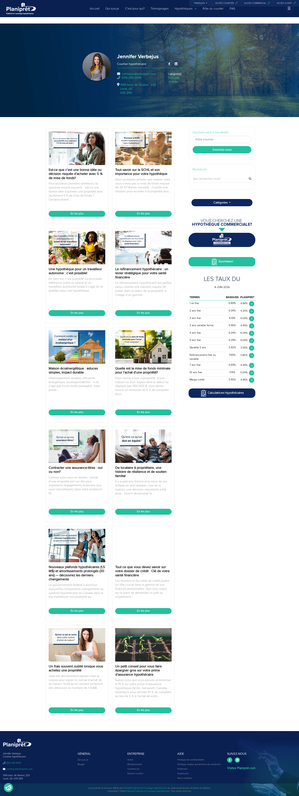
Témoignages (160, 11)
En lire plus (77, 213)
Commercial (133, 769)
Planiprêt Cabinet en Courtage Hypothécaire (145, 788)
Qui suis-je (112, 11)
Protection (182, 769)
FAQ (232, 11)
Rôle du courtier (213, 11)
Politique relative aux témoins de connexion (199, 764)
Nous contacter (184, 778)
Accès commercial (257, 3)
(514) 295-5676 (131, 78)
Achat (130, 760)
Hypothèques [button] (186, 12)
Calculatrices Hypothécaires (222, 393)
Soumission (222, 261)
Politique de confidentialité (190, 760)
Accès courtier (226, 3)
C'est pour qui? (135, 11)
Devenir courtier (135, 774)
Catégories (220, 202)
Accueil (94, 11)
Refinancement (134, 764)
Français (199, 3)
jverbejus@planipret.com (138, 74)
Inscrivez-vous (222, 149)
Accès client (286, 3)
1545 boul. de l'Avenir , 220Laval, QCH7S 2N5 (138, 89)
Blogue (81, 764)
